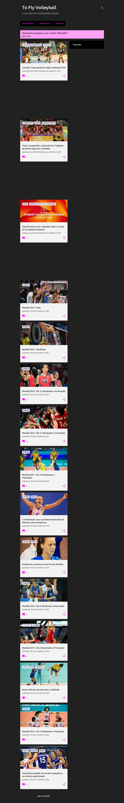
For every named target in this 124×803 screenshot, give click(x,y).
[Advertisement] (44, 99)
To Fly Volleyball (39, 7)
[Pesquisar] (102, 8)
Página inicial (28, 23)
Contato (59, 23)
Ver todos (26, 36)
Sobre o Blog (44, 23)
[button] (64, 76)
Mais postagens (44, 796)
